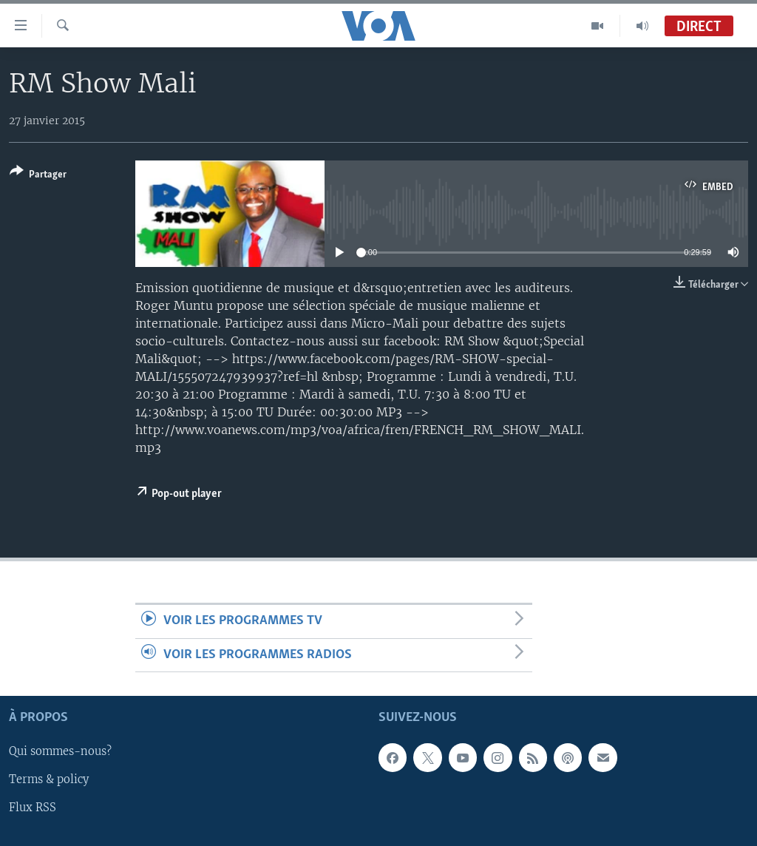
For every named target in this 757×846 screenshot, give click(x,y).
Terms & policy (49, 780)
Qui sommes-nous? (60, 752)
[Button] (38, 175)
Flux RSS (32, 808)
